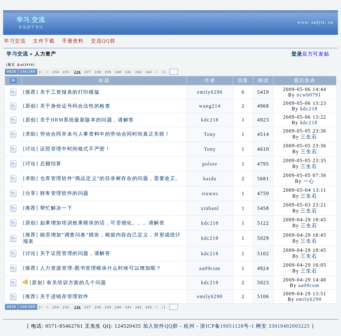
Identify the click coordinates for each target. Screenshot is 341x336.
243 (149, 72)
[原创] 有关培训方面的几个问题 (64, 282)
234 (55, 72)
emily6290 (210, 92)
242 (138, 72)
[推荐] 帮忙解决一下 (47, 208)
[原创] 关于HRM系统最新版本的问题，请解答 (78, 119)
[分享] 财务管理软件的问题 (56, 193)
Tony (210, 134)
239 (108, 72)
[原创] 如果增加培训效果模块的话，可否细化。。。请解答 (94, 222)
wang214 (210, 106)
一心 (308, 181)
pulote (210, 163)
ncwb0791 (309, 94)
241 (128, 72)
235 (66, 72)
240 (118, 72)
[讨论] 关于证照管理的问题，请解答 (66, 253)
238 (98, 72)
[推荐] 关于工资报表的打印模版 (61, 92)
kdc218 (309, 108)
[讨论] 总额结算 (42, 163)
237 (87, 72)
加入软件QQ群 (160, 326)
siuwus (210, 193)
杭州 (189, 326)
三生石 (309, 136)
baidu (210, 178)
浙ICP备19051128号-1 (227, 326)
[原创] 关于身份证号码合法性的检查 (66, 106)
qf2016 (26, 64)
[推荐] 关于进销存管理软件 (56, 296)
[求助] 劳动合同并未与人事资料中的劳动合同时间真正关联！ (96, 134)
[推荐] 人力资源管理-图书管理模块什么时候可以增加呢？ (92, 268)
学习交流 (17, 53)
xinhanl (210, 208)
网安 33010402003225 (283, 326)
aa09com (209, 268)
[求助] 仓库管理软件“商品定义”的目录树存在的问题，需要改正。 (102, 178)
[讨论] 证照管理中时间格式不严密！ (66, 148)
